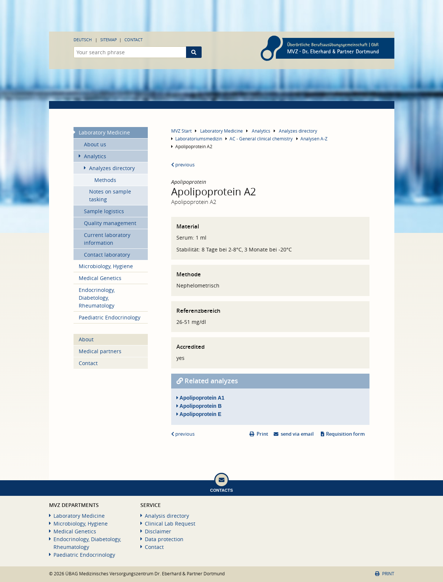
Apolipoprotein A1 (200, 398)
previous (183, 165)
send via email (297, 434)
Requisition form (345, 434)
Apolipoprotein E (198, 414)
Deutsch (83, 39)
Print (262, 434)
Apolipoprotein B (199, 406)
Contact (133, 39)
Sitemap (108, 39)
